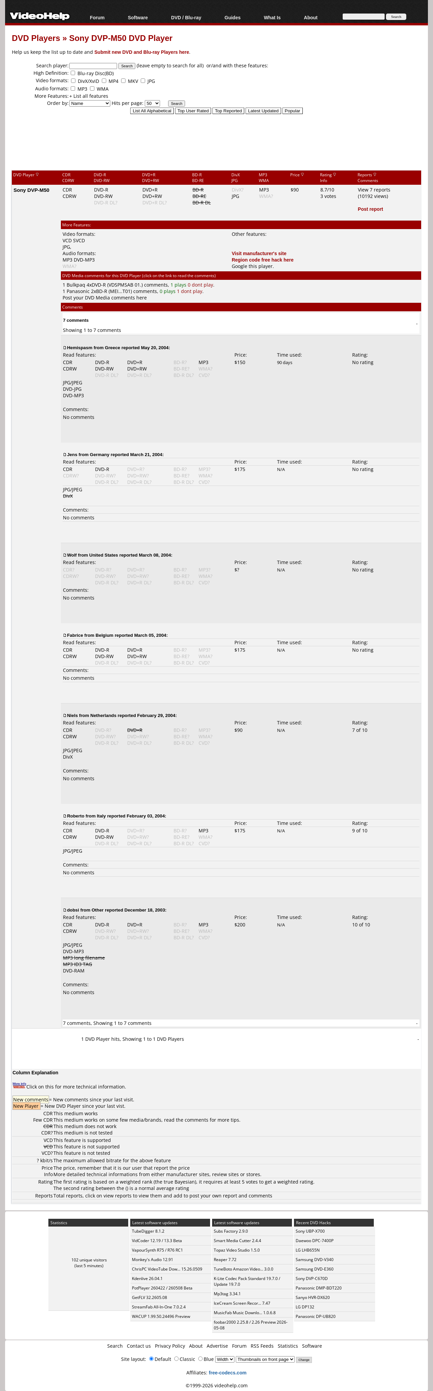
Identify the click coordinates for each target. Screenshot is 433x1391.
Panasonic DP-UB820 (316, 1316)
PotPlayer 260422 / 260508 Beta (162, 1288)
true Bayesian (179, 1182)
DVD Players (36, 37)
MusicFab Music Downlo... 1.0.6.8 (245, 1313)
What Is (272, 17)
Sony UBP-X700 (310, 1231)
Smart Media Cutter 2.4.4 (237, 1240)
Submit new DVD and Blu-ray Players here (141, 52)
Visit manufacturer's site (259, 253)
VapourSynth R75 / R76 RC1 (157, 1250)
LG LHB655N (308, 1250)
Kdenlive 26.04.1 (147, 1278)
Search (115, 1346)
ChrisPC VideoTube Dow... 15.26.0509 (167, 1269)
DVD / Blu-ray (186, 17)
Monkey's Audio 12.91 (152, 1259)
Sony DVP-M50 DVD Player (120, 37)
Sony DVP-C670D (312, 1278)
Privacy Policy (170, 1346)
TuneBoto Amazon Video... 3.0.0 (243, 1269)
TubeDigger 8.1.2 (148, 1231)
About (310, 17)
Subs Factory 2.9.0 (231, 1231)
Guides (233, 17)
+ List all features (88, 96)
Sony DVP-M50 (31, 189)
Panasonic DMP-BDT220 (319, 1288)
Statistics (288, 1346)
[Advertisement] (216, 141)
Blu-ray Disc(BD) (95, 73)
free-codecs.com (227, 1372)
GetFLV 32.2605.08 (149, 1297)
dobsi (73, 910)
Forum (97, 17)
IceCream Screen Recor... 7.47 (242, 1303)
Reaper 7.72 (225, 1259)
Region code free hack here (263, 259)
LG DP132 (305, 1307)
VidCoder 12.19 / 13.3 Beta (157, 1240)
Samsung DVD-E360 (315, 1269)
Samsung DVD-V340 (315, 1259)
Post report (370, 209)
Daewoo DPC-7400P (315, 1240)
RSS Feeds (262, 1346)
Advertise (217, 1346)
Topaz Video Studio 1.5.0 (237, 1250)
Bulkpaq (76, 285)
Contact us (139, 1346)
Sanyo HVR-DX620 (313, 1297)
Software (138, 17)
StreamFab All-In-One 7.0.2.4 (159, 1307)
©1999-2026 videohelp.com (217, 1385)
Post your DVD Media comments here (105, 297)
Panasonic (78, 291)
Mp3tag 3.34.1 (227, 1294)
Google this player (252, 266)
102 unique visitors (89, 1260)
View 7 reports (374, 189)
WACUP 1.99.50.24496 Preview (161, 1316)
